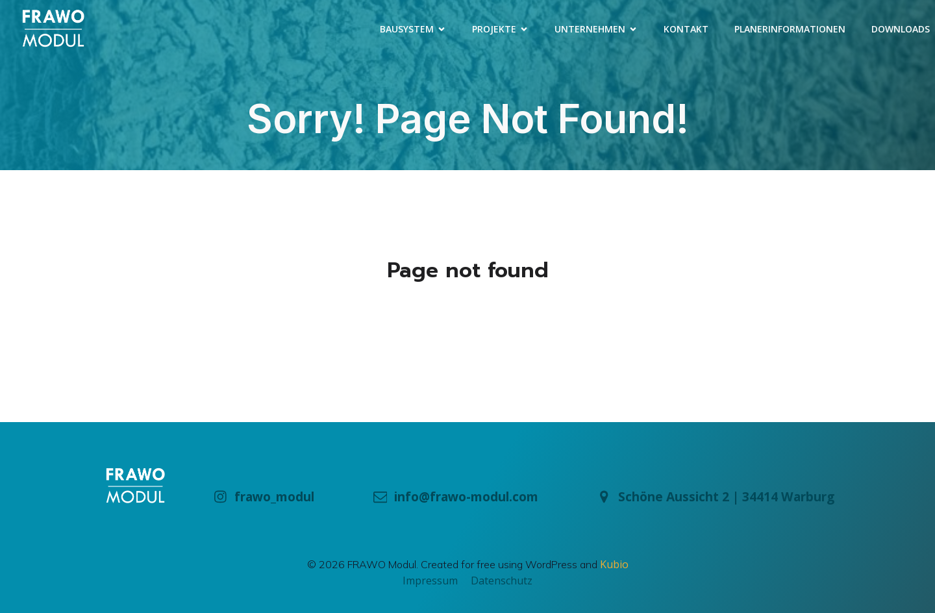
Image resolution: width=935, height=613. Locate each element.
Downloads (900, 29)
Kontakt (686, 29)
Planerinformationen (789, 29)
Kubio (614, 564)
